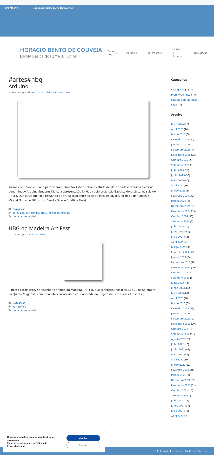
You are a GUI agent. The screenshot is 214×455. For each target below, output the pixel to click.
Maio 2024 (177, 236)
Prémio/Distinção (181, 94)
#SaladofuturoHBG (60, 212)
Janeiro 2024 (178, 257)
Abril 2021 (177, 415)
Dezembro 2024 (180, 206)
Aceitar (83, 438)
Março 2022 (178, 364)
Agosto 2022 (178, 339)
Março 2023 (178, 303)
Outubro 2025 (179, 159)
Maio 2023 (177, 293)
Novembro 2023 (181, 267)
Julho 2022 (177, 344)
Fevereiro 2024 (180, 252)
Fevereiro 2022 (180, 369)
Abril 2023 (177, 298)
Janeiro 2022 (178, 374)
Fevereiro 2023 (180, 308)
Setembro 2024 (180, 221)
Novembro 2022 (181, 323)
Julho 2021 (177, 400)
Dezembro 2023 (180, 262)
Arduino (18, 86)
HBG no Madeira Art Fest (39, 228)
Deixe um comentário (24, 216)
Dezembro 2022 (180, 318)
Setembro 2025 (180, 165)
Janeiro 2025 (178, 200)
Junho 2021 (178, 405)
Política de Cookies (196, 451)
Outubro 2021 (179, 390)
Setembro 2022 (180, 334)
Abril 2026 (177, 129)
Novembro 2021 (181, 385)
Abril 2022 (177, 359)
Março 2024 (178, 246)
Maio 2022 (177, 354)
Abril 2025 (177, 185)
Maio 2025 (177, 180)
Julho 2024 (177, 226)
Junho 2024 (178, 231)
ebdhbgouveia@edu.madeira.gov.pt (53, 7)
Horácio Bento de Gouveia (61, 50)
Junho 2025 (178, 175)
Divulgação (18, 209)
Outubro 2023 (179, 272)
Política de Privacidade (170, 451)
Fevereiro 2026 (180, 139)
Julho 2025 (177, 170)
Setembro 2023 (180, 277)
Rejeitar (83, 445)
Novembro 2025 (181, 154)
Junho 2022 (178, 349)
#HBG (44, 212)
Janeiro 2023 (178, 313)
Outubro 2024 (179, 216)
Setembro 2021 (180, 395)
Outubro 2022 (179, 328)
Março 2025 (178, 190)
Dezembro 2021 (180, 380)
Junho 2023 (178, 287)
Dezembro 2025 (180, 149)
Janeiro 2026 (178, 144)
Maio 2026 (177, 124)
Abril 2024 (177, 241)
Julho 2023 (177, 282)
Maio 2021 (177, 410)
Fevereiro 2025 (180, 195)
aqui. (23, 446)
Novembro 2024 (181, 211)
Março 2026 (178, 134)
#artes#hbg (32, 212)
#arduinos (18, 212)
